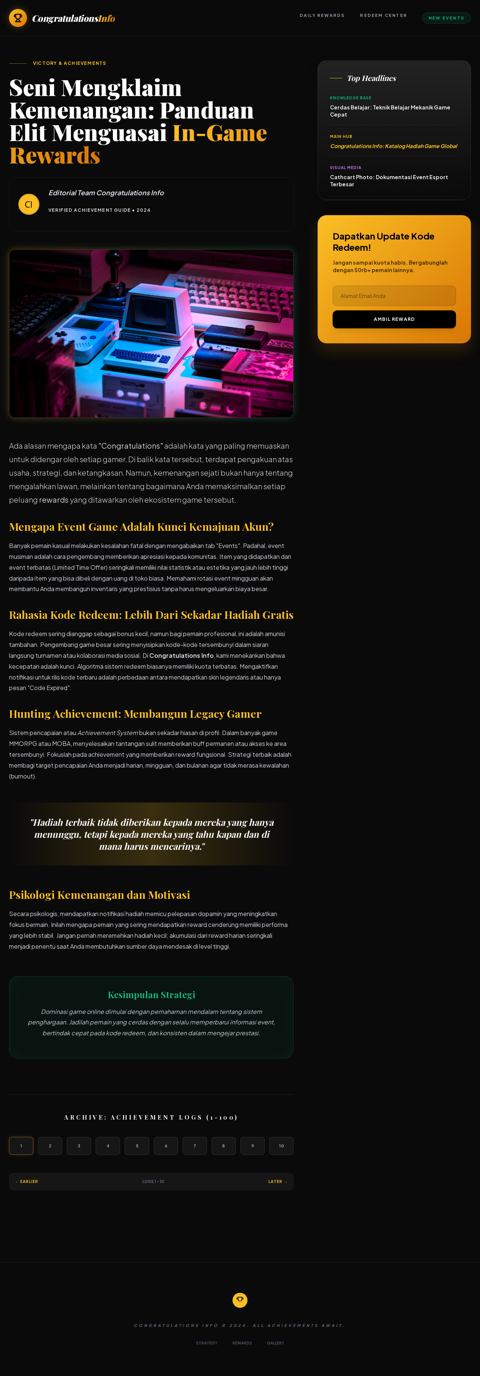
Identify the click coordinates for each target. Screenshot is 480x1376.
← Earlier (26, 1181)
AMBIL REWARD (394, 319)
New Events (447, 17)
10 (281, 1145)
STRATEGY (207, 1343)
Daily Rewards (322, 15)
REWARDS (242, 1343)
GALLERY (275, 1343)
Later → (278, 1181)
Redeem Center (383, 15)
